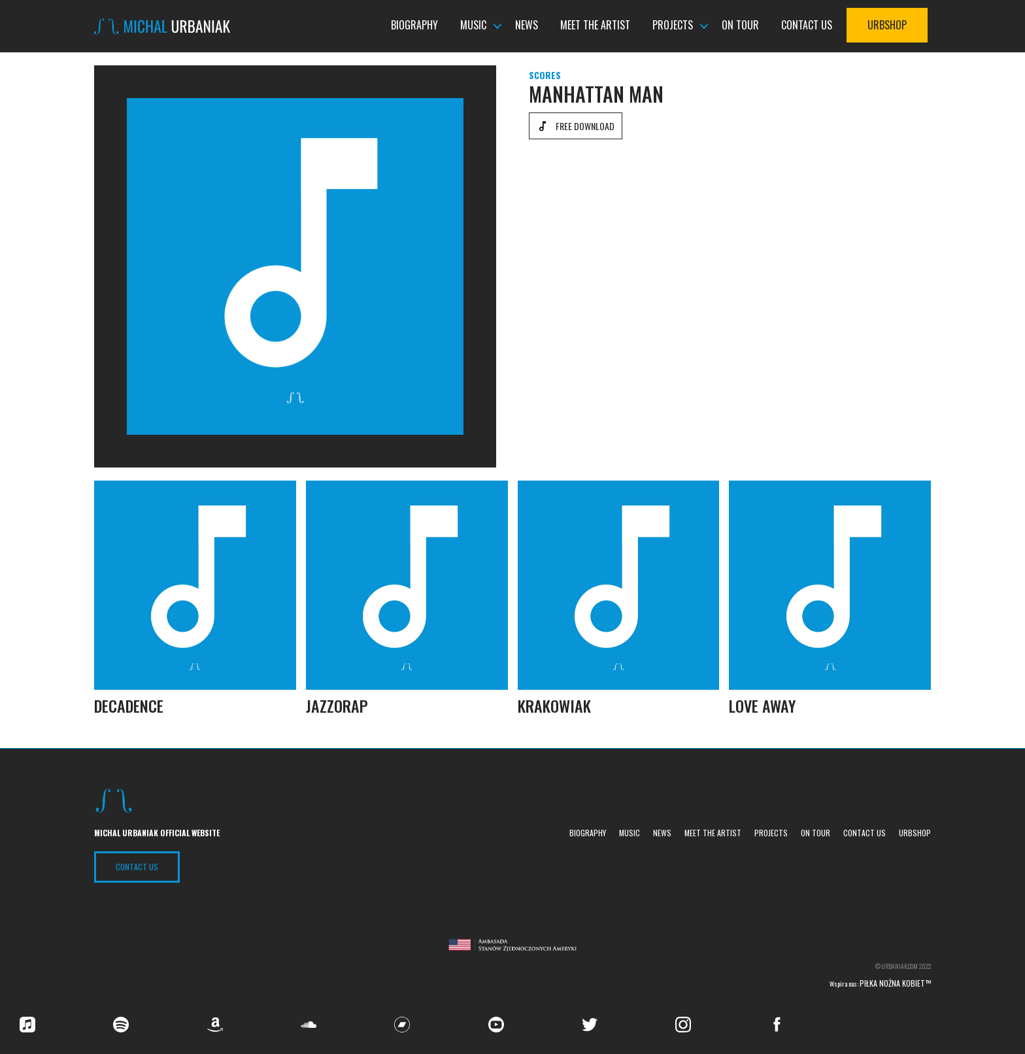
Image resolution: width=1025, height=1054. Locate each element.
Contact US (137, 866)
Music (473, 25)
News (526, 25)
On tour (740, 25)
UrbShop (887, 25)
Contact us (806, 25)
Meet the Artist (595, 25)
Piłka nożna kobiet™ (895, 983)
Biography (414, 25)
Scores (545, 75)
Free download (585, 126)
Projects (672, 25)
